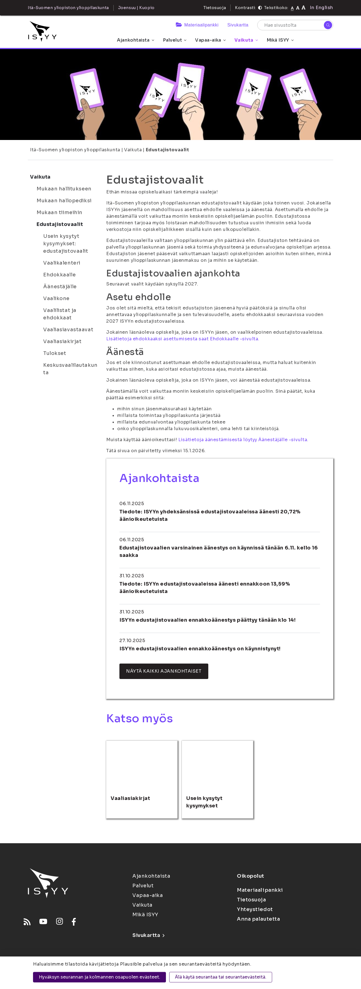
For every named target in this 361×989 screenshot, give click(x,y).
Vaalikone (56, 298)
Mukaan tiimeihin (60, 212)
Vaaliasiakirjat (62, 341)
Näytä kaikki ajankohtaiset (164, 671)
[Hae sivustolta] (295, 25)
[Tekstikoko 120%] (303, 7)
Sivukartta (237, 25)
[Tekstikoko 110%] (297, 7)
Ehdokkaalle (59, 275)
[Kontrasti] (260, 8)
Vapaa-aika (210, 40)
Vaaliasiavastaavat (68, 330)
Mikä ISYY (280, 40)
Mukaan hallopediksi (64, 201)
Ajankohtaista (135, 40)
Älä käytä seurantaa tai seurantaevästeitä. (220, 977)
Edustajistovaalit (167, 150)
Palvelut (174, 40)
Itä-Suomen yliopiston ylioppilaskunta (75, 150)
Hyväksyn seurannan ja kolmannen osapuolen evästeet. (99, 977)
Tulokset (54, 353)
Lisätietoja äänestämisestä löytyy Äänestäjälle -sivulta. (243, 440)
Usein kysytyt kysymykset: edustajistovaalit (65, 243)
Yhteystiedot (255, 909)
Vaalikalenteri (61, 263)
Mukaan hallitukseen (64, 189)
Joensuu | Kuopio (136, 7)
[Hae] (328, 25)
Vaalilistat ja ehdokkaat (59, 314)
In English (321, 7)
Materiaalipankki (197, 25)
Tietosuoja (214, 7)
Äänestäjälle (60, 287)
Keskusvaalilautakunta (70, 369)
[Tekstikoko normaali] (292, 8)
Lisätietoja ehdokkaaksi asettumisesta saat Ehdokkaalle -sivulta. (182, 339)
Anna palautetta (258, 919)
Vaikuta (246, 40)
